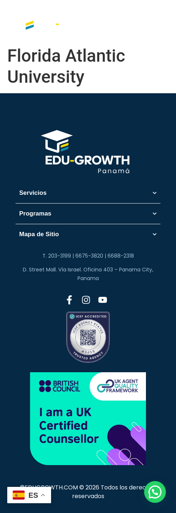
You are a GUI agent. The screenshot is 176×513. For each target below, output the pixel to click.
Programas (88, 213)
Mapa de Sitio (88, 234)
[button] (155, 492)
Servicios (88, 193)
